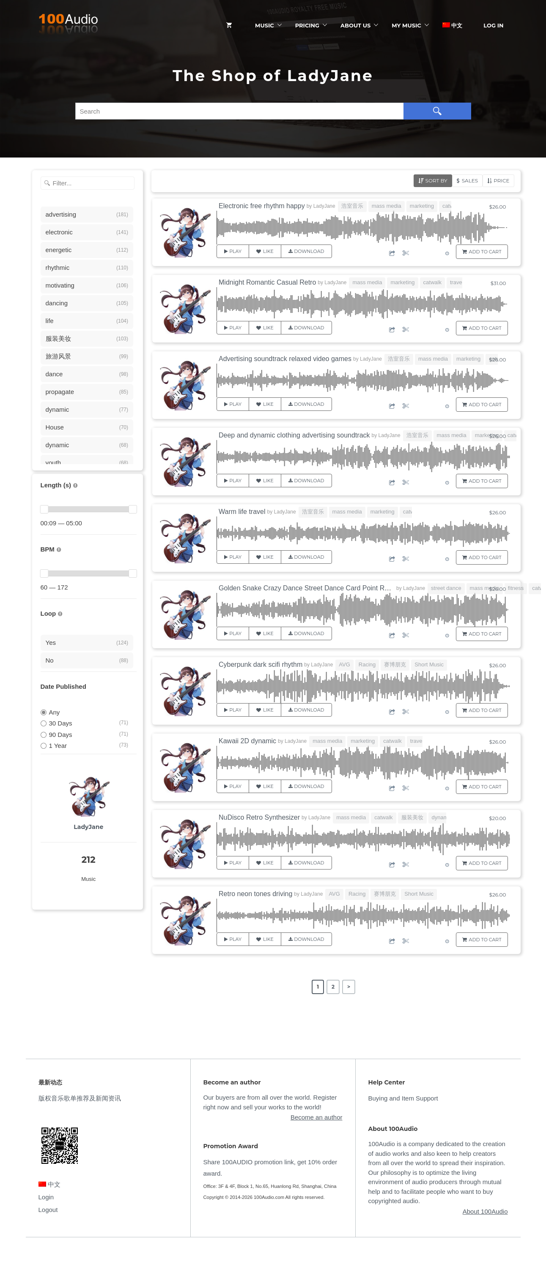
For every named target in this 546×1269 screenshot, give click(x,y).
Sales (470, 180)
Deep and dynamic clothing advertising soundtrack (294, 435)
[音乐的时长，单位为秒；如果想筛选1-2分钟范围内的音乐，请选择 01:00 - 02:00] (75, 485)
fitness (516, 588)
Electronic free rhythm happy (262, 205)
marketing (422, 206)
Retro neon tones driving (255, 893)
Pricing (307, 25)
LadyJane (88, 827)
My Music (406, 25)
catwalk (432, 282)
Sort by (436, 180)
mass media (386, 206)
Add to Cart (485, 252)
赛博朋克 (395, 664)
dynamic (442, 817)
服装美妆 (412, 817)
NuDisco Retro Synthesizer (259, 817)
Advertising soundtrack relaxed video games (285, 358)
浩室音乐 (352, 206)
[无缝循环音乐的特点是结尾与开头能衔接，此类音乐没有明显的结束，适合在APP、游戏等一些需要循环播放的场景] (60, 614)
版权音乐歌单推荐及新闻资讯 (79, 1098)
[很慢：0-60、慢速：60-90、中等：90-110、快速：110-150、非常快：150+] (59, 549)
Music (264, 25)
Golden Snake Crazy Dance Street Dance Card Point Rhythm (311, 588)
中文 (452, 25)
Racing (367, 664)
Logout (48, 1209)
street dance (446, 588)
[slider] (44, 509)
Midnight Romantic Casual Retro (267, 282)
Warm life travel (242, 511)
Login (46, 1197)
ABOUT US (355, 25)
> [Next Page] (348, 987)
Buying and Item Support (403, 1098)
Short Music (429, 664)
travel (457, 282)
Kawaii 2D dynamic (247, 741)
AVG (344, 664)
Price (501, 180)
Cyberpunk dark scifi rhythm (260, 664)
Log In (493, 25)
